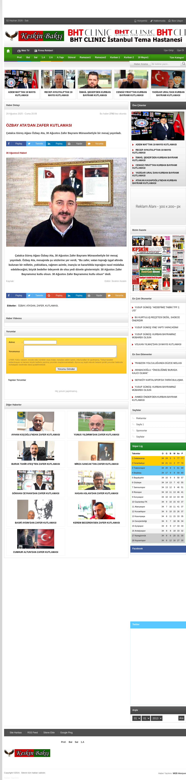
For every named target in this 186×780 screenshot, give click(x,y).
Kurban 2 (129, 57)
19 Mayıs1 (143, 57)
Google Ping (64, 732)
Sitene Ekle (47, 732)
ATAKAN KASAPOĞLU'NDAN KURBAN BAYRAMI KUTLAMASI (154, 182)
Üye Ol (180, 50)
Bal (28, 57)
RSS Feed (31, 732)
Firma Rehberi (43, 50)
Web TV (24, 50)
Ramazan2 (100, 57)
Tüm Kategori (177, 57)
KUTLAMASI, (51, 305)
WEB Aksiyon (179, 773)
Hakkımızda (157, 21)
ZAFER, (41, 305)
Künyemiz (140, 21)
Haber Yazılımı (11, 778)
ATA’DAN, (31, 305)
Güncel (72, 57)
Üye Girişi (169, 50)
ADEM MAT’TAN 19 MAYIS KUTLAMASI (154, 144)
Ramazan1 (85, 57)
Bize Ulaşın (175, 21)
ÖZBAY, (22, 305)
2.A (51, 57)
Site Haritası (14, 732)
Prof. (19, 57)
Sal (35, 57)
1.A (43, 57)
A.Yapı (60, 57)
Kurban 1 (115, 57)
